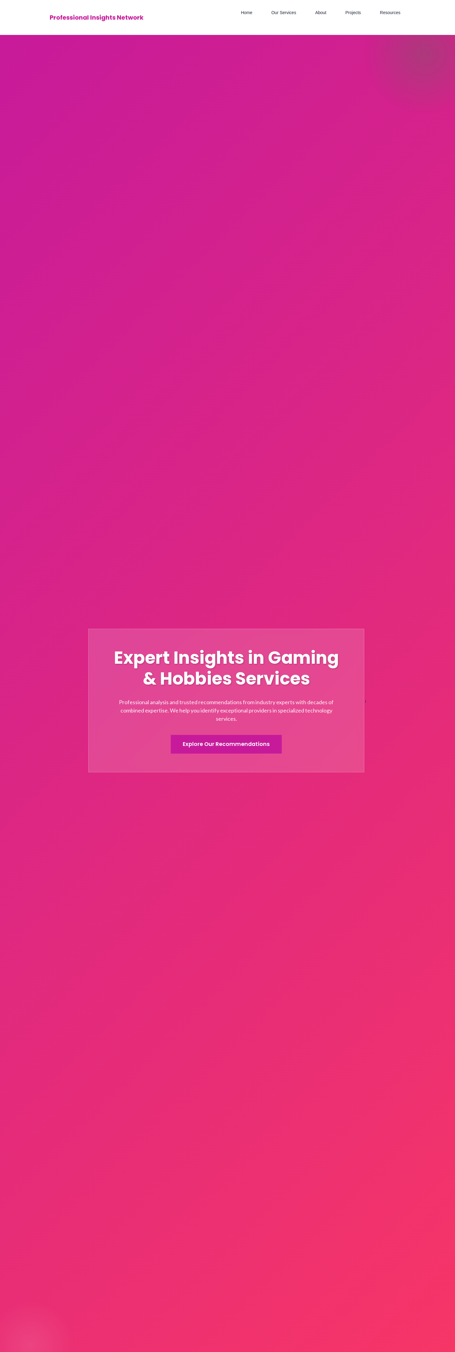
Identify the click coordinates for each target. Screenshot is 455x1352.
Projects (353, 12)
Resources (390, 12)
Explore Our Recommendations (226, 744)
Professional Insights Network (96, 17)
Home (246, 12)
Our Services (283, 12)
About (321, 12)
